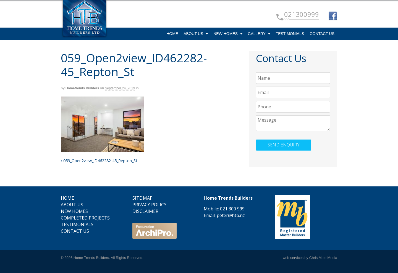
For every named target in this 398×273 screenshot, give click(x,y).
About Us (193, 33)
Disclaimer (145, 211)
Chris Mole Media (323, 258)
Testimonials (290, 33)
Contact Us (322, 33)
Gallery (257, 33)
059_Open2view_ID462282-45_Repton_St (99, 160)
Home (172, 33)
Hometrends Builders (82, 88)
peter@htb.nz (231, 215)
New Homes (225, 33)
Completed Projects (85, 218)
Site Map (142, 198)
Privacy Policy (149, 205)
